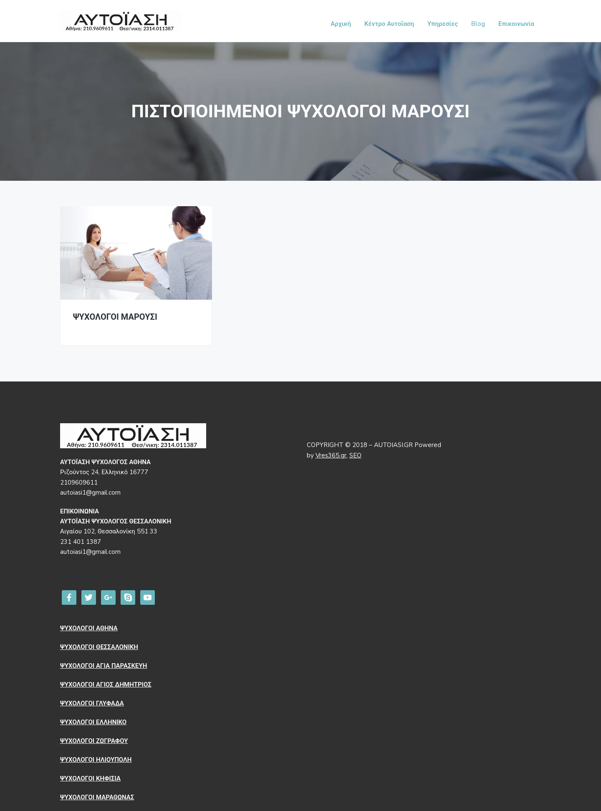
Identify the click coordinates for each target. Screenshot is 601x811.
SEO (355, 455)
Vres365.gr (331, 455)
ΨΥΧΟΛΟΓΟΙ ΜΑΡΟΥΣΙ (115, 317)
